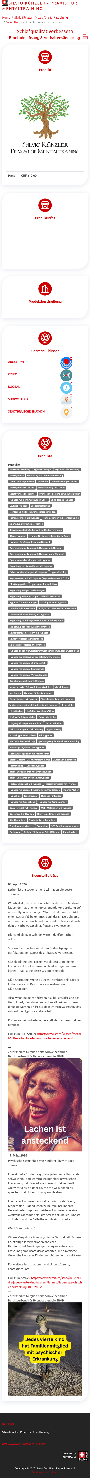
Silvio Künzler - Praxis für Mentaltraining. (41, 17)
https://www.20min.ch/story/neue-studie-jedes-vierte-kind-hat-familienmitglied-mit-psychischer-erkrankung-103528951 (45, 1282)
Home (6, 17)
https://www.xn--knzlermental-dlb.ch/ (24, 1443)
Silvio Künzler (15, 22)
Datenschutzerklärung (45, 1472)
